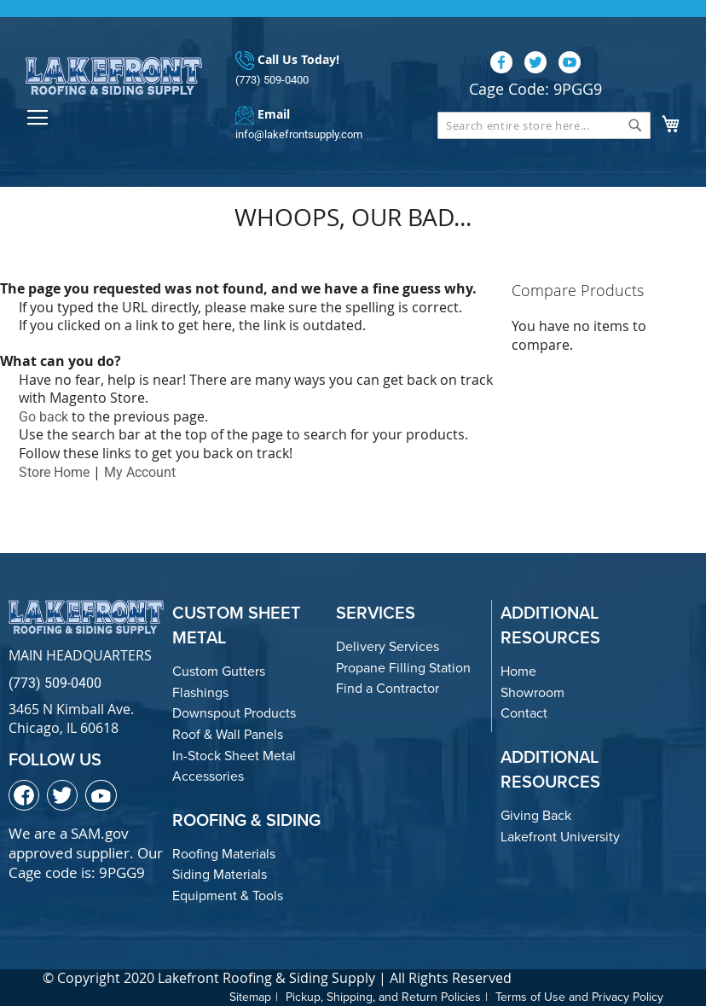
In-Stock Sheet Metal (234, 755)
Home (518, 671)
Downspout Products (234, 713)
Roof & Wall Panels (227, 734)
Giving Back (536, 815)
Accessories (208, 776)
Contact (524, 713)
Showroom (532, 692)
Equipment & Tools (227, 895)
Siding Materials (219, 874)
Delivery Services (387, 646)
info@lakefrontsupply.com (298, 134)
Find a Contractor (387, 688)
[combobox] (544, 125)
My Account (140, 472)
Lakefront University (560, 836)
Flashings (200, 692)
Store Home (54, 472)
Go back (43, 417)
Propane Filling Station (403, 667)
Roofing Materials (223, 854)
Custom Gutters (218, 671)
